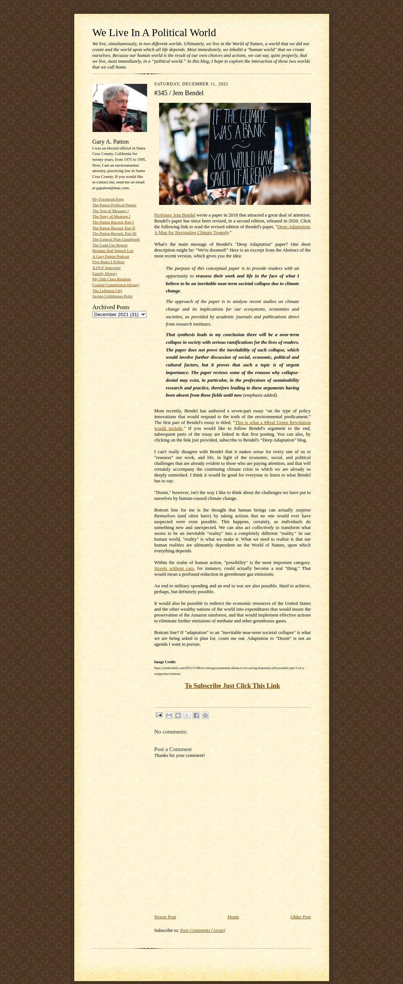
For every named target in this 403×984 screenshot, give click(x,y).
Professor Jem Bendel (174, 215)
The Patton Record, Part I (113, 222)
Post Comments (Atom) (202, 930)
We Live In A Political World (154, 32)
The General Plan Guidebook (116, 239)
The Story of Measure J (111, 216)
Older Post (301, 916)
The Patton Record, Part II (113, 228)
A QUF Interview (106, 267)
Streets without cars (174, 568)
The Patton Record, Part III (114, 233)
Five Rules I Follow (108, 262)
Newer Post (165, 916)
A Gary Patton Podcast (110, 256)
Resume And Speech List (113, 250)
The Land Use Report (109, 245)
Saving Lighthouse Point (112, 296)
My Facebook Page (108, 199)
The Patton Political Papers (114, 205)
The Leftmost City (107, 290)
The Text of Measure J (110, 211)
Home (233, 916)
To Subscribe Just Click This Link (232, 685)
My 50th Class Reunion (111, 279)
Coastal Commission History (115, 285)
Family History (104, 273)
